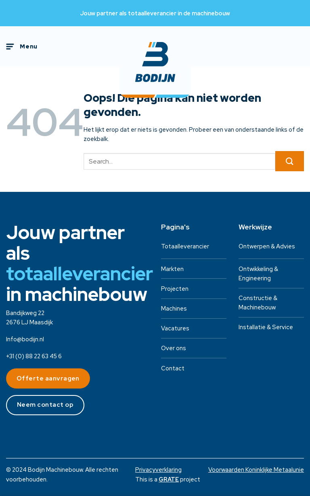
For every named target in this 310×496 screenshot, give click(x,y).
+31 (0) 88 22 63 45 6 (34, 356)
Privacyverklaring (158, 469)
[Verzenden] (289, 161)
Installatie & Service (266, 327)
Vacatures (175, 328)
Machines (174, 308)
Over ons (173, 348)
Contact (172, 368)
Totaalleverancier (185, 246)
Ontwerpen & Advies (267, 246)
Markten (172, 269)
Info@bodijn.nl (25, 339)
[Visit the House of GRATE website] (169, 479)
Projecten (175, 288)
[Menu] (22, 46)
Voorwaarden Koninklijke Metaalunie (256, 469)
